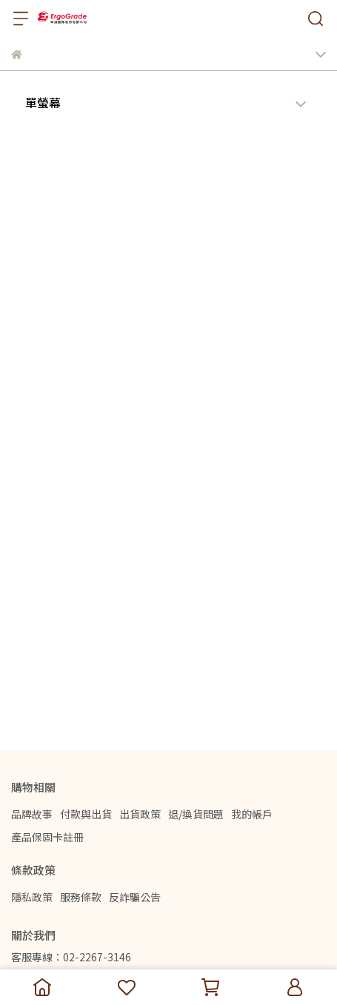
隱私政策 (32, 896)
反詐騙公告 (135, 896)
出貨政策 (140, 814)
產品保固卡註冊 (47, 836)
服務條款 (80, 896)
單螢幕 (43, 102)
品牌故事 (32, 814)
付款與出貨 (86, 814)
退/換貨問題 (196, 814)
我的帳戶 (252, 814)
